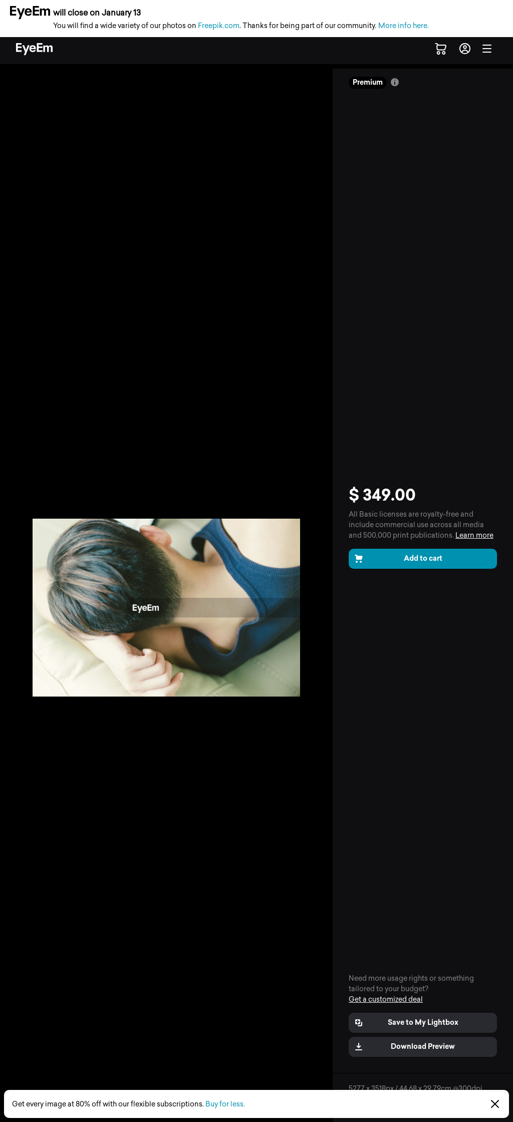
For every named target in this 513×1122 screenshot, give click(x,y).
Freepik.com (218, 26)
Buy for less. (225, 1104)
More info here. (403, 26)
